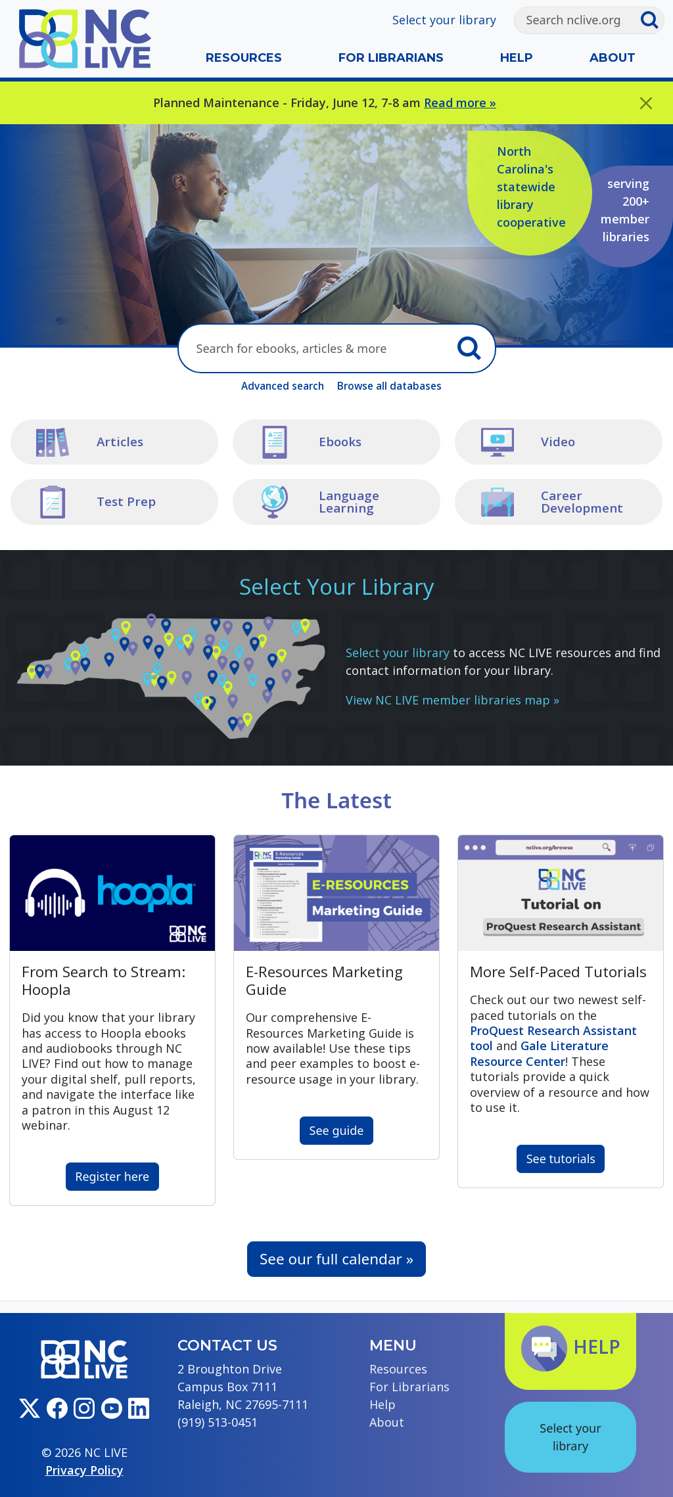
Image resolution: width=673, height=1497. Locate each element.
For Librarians (391, 58)
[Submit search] (652, 20)
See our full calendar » (336, 1259)
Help (516, 58)
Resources (244, 58)
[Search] (577, 20)
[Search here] (314, 348)
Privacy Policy (84, 1470)
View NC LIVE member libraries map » (452, 700)
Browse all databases (389, 385)
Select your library (444, 20)
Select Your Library (336, 586)
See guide (337, 1130)
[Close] (646, 103)
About (613, 58)
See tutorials (560, 1158)
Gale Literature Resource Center (539, 1053)
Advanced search (282, 385)
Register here (112, 1176)
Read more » (460, 102)
